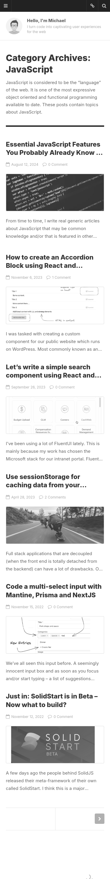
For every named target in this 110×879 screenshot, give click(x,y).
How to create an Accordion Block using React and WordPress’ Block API (50, 265)
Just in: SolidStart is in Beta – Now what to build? (55, 744)
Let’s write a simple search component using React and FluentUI (50, 375)
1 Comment (58, 277)
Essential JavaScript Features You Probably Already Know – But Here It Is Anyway (53, 152)
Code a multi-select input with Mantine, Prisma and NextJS (55, 635)
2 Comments (52, 497)
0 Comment (55, 164)
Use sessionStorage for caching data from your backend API (43, 485)
